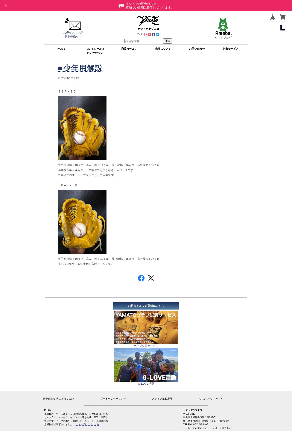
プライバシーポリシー (113, 398)
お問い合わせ (197, 48)
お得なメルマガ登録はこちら (146, 305)
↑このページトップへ (211, 398)
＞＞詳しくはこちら (219, 428)
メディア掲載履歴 (162, 398)
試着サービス (230, 48)
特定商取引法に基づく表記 (58, 398)
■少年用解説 (80, 68)
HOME (61, 48)
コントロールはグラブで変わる (95, 51)
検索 (167, 40)
